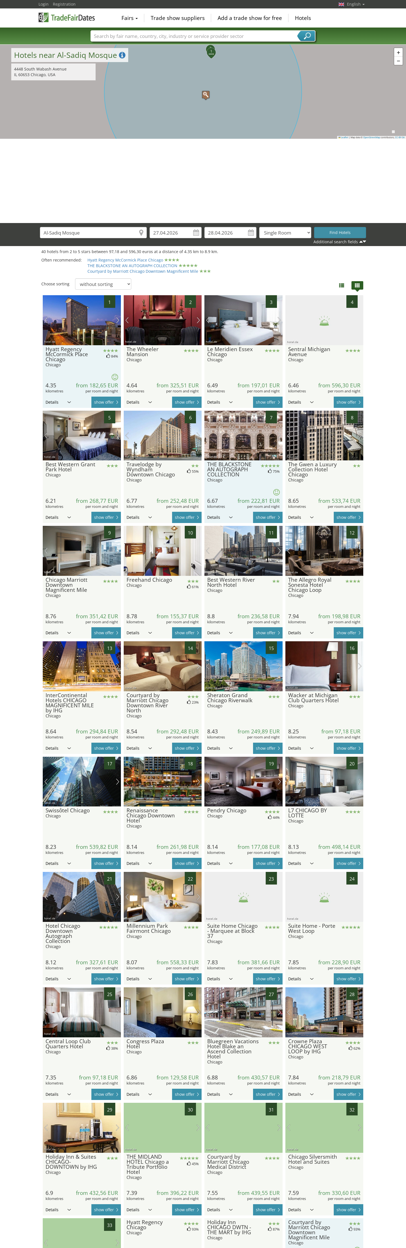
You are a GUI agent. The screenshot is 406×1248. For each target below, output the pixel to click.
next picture (117, 320)
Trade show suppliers (178, 18)
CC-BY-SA (400, 137)
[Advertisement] (203, 181)
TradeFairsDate (67, 17)
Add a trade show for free (250, 18)
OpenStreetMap (371, 137)
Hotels (303, 18)
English (356, 4)
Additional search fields (335, 241)
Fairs (129, 18)
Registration (64, 4)
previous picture (46, 320)
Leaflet (344, 137)
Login (44, 4)
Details (58, 402)
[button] (203, 92)
